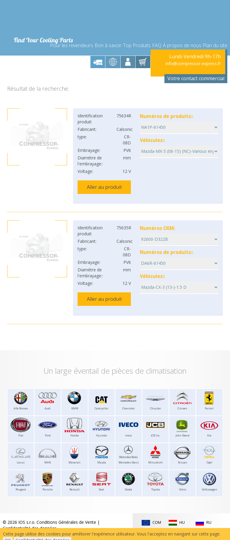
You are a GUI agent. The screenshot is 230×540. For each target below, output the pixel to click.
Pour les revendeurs (71, 34)
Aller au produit (104, 178)
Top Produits (137, 34)
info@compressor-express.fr (193, 55)
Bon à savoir (108, 34)
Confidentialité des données (30, 508)
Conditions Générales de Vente (66, 502)
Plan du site (215, 34)
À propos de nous (182, 34)
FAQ (156, 34)
